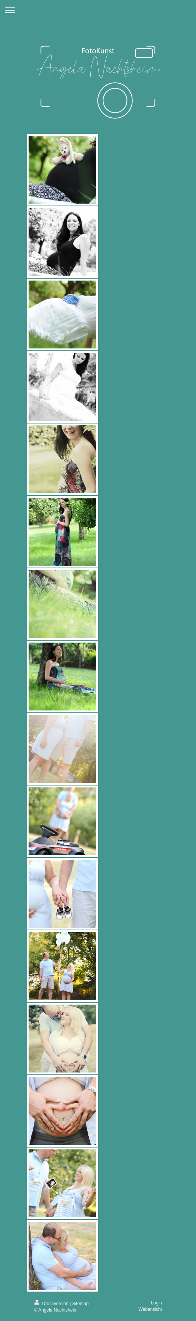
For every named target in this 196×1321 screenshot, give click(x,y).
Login (156, 1303)
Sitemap (80, 1303)
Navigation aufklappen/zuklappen (98, 10)
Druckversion (52, 1303)
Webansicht (150, 1309)
